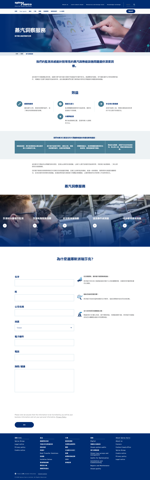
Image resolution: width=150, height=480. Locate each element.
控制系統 (43, 447)
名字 (17, 276)
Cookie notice (20, 450)
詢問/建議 (20, 366)
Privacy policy (20, 447)
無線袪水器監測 (95, 444)
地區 (17, 321)
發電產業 (68, 462)
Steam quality (95, 469)
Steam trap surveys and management (99, 454)
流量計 (42, 450)
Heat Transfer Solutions (49, 453)
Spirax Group (19, 441)
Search (134, 4)
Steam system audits (98, 447)
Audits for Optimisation (99, 458)
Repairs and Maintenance (99, 465)
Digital (93, 441)
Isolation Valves (46, 459)
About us (119, 441)
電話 (17, 351)
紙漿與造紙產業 (70, 456)
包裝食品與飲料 (70, 444)
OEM (67, 459)
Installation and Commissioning (96, 462)
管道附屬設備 (44, 462)
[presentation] (22, 403)
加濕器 (42, 456)
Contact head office (123, 447)
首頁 (17, 54)
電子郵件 (19, 336)
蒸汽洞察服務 (94, 450)
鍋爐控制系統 (44, 441)
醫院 (66, 447)
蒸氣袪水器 (43, 465)
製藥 (66, 453)
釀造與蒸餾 (68, 441)
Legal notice (19, 444)
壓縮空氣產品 (44, 468)
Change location (42, 474)
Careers (119, 444)
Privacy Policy (61, 417)
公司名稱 (19, 306)
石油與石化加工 (70, 450)
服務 (22, 54)
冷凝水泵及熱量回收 (46, 444)
